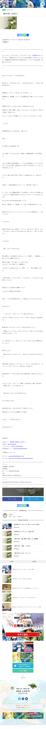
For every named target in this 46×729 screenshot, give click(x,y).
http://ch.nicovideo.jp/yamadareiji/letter (21, 458)
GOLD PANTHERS (17, 446)
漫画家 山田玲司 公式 (16, 442)
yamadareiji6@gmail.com (16, 456)
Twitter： (5, 444)
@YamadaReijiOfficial (20, 448)
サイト (25, 442)
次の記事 (34, 561)
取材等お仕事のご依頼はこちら (23, 706)
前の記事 (11, 561)
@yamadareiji (12, 444)
